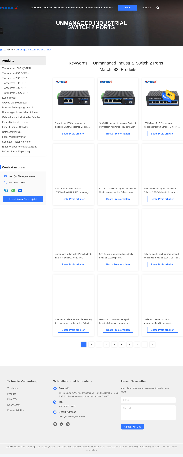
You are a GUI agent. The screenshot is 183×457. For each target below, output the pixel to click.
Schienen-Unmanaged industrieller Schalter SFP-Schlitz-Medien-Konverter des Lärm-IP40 (162, 192)
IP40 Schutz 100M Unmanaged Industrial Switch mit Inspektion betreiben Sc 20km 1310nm (114, 323)
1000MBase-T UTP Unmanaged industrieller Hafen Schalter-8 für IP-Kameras (161, 127)
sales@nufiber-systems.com (22, 176)
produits (11, 394)
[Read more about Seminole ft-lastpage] (152, 344)
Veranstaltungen (74, 7)
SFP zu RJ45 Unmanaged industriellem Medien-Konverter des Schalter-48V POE (117, 192)
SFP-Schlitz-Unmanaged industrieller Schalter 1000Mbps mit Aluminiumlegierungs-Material (116, 258)
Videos (89, 7)
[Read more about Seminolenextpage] (144, 344)
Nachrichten (13, 405)
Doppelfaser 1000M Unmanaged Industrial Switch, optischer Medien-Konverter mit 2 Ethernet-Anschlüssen (73, 127)
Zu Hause (35, 7)
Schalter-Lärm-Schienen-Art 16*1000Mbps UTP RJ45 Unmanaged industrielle (72, 192)
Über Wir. (48, 7)
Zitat (127, 7)
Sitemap (31, 446)
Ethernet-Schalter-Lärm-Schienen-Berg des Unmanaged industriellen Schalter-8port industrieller (73, 323)
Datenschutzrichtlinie (15, 446)
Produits (59, 7)
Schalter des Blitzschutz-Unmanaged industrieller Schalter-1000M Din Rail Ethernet (161, 258)
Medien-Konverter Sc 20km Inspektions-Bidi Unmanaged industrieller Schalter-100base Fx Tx (161, 323)
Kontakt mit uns (103, 7)
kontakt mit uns (132, 427)
